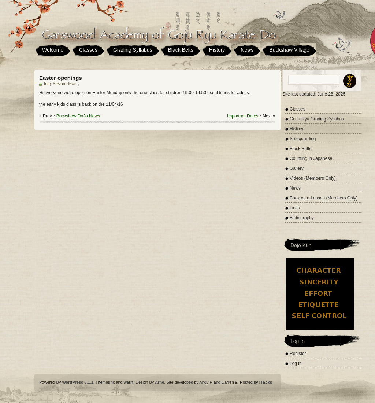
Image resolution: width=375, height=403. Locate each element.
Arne (159, 382)
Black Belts (180, 50)
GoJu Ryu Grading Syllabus (317, 119)
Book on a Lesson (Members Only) (323, 198)
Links (295, 207)
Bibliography (302, 217)
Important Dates (242, 116)
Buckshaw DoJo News (78, 116)
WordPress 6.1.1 (77, 382)
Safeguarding (303, 138)
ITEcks (265, 382)
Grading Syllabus (132, 50)
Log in (296, 363)
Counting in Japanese (311, 158)
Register (298, 353)
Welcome (52, 50)
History (217, 50)
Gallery (297, 168)
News (247, 50)
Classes (88, 50)
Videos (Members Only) (313, 178)
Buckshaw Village (289, 50)
